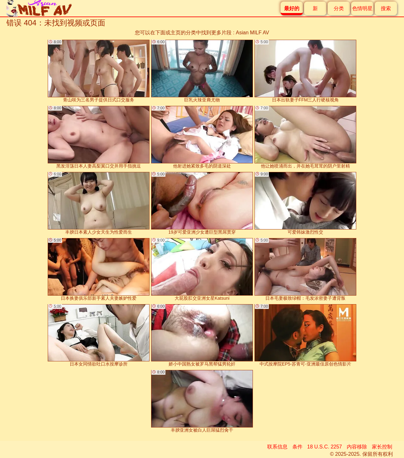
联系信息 (277, 446)
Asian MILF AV (252, 32)
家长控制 (382, 446)
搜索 (386, 8)
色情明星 (362, 8)
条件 (297, 446)
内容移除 (357, 446)
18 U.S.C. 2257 (324, 446)
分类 (339, 8)
